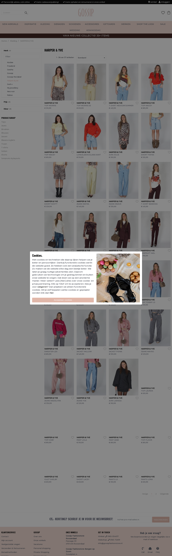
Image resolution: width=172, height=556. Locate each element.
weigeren (42, 287)
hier (52, 293)
